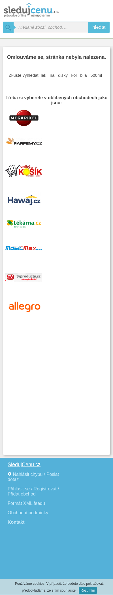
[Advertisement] (56, 392)
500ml (96, 75)
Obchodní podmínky (28, 512)
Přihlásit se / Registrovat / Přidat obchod (33, 491)
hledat (98, 27)
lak (43, 75)
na (52, 75)
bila (83, 75)
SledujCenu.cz (24, 464)
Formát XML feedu (26, 503)
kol (74, 75)
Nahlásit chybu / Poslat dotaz (33, 477)
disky (63, 75)
